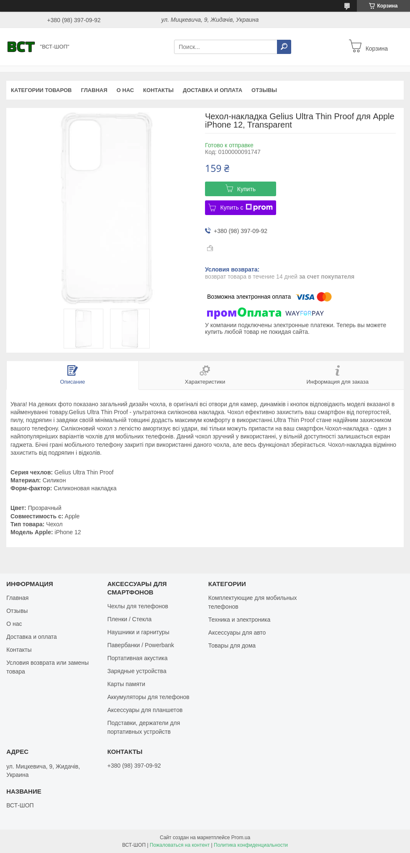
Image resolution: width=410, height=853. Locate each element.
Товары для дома (232, 645)
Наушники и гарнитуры (138, 632)
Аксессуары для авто (237, 632)
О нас (125, 90)
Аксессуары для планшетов (144, 710)
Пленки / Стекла (129, 619)
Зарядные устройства (136, 671)
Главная (94, 90)
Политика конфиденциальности (251, 845)
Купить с (246, 207)
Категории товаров (41, 90)
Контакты (158, 90)
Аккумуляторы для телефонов (148, 697)
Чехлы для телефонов (137, 606)
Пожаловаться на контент (180, 845)
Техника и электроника (239, 619)
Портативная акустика (137, 658)
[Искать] (284, 47)
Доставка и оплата (212, 90)
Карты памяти (126, 684)
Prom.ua (240, 837)
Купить (246, 189)
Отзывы (264, 90)
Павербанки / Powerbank (140, 645)
